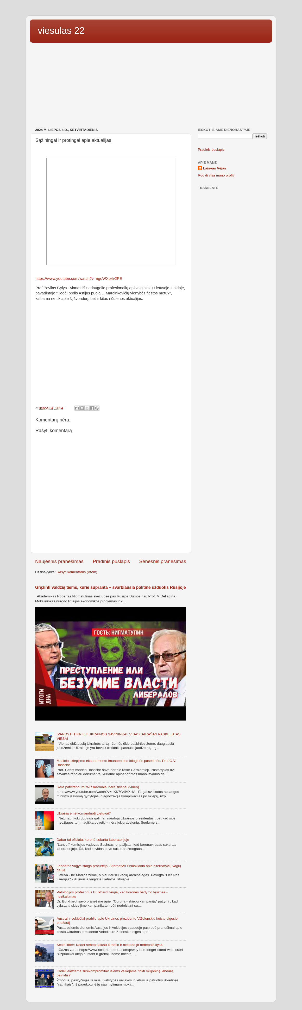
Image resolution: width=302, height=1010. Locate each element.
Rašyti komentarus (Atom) (77, 572)
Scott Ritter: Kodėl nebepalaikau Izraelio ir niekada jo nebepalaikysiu (109, 945)
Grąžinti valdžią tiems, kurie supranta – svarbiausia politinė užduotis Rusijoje (110, 587)
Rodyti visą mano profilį (216, 175)
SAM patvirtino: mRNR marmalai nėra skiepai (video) (97, 787)
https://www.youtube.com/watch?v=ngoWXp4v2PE (78, 278)
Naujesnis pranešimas (59, 561)
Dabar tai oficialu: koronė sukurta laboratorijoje (92, 840)
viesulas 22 (61, 30)
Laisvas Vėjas (214, 168)
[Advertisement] (151, 85)
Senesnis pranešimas (162, 561)
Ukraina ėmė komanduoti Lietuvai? (83, 813)
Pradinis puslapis (111, 561)
